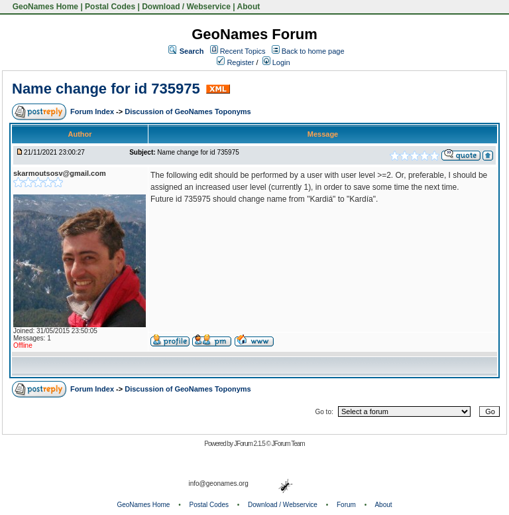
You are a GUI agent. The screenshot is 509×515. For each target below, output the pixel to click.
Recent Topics (243, 51)
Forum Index (93, 111)
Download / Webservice (186, 6)
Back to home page (313, 51)
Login (276, 62)
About (248, 6)
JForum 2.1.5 (250, 443)
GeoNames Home (44, 6)
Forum (346, 504)
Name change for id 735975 (106, 88)
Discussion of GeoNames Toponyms (188, 111)
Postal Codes (110, 6)
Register (235, 62)
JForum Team (288, 443)
